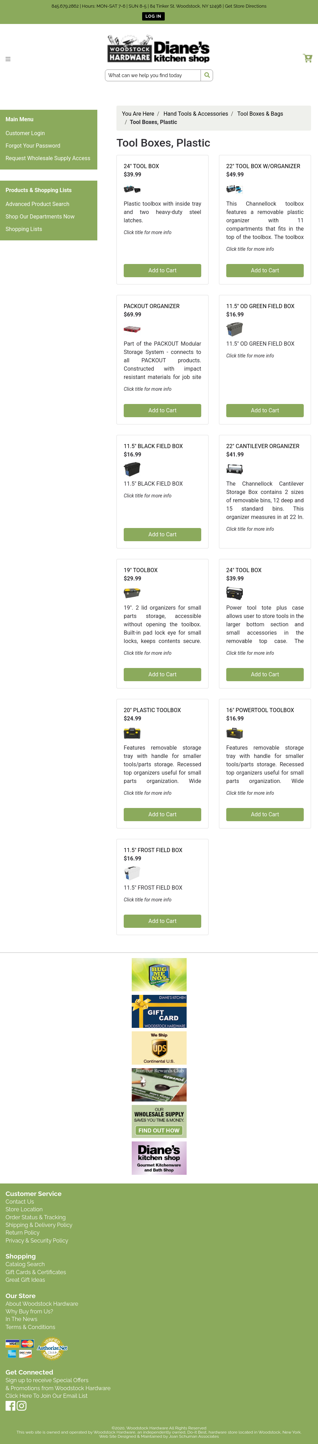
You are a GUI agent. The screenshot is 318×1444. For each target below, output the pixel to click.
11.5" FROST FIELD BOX (153, 850)
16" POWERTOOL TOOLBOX (260, 710)
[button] (132, 189)
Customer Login (25, 133)
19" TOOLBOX (141, 570)
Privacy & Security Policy (37, 1240)
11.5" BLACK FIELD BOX (153, 446)
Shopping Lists (24, 229)
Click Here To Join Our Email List (47, 1396)
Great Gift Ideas (25, 1280)
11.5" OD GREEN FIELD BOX (260, 306)
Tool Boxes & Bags (260, 113)
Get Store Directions (246, 6)
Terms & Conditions (30, 1327)
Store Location (24, 1209)
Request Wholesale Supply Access (48, 158)
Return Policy (23, 1232)
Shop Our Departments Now (40, 216)
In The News (21, 1319)
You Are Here (138, 113)
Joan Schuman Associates (194, 1436)
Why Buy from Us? (29, 1311)
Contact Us (20, 1201)
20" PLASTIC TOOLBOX (152, 710)
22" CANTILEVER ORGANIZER (262, 446)
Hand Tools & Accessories (195, 113)
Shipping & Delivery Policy (39, 1225)
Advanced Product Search (38, 204)
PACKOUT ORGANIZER (152, 306)
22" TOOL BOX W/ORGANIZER (263, 166)
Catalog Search (25, 1264)
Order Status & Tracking (36, 1217)
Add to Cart (162, 270)
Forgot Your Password (33, 145)
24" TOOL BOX (141, 166)
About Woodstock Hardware (42, 1304)
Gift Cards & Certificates (36, 1272)
